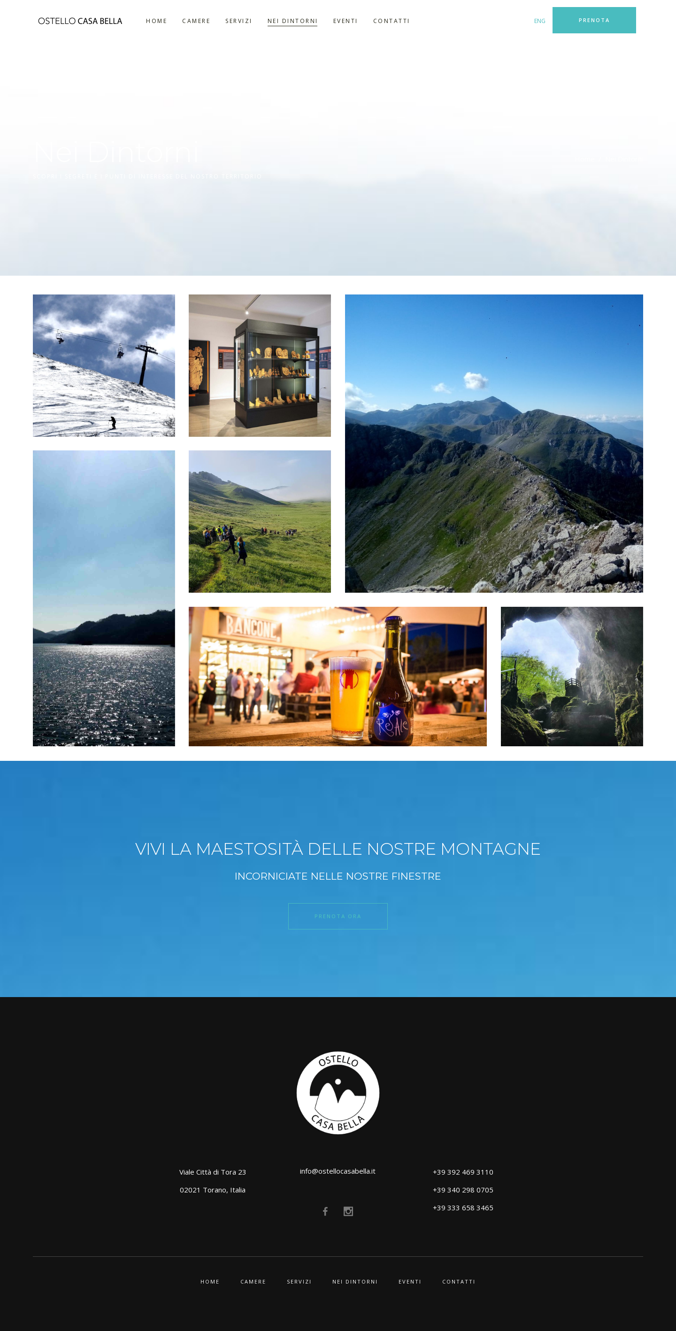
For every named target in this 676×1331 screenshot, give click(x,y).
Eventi (410, 1281)
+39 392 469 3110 (463, 1171)
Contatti (459, 1281)
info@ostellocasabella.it (338, 1171)
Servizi (299, 1281)
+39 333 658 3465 (463, 1207)
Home (585, 158)
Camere (253, 1281)
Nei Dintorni (355, 1281)
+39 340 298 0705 (463, 1189)
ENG (539, 21)
